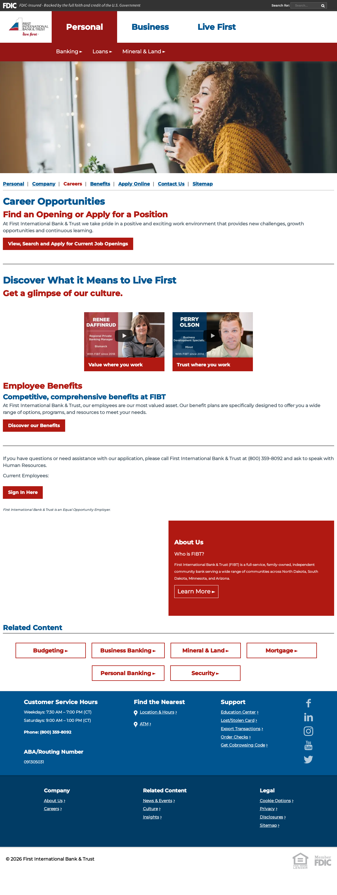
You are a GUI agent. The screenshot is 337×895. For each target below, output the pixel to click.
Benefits (100, 184)
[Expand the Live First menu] (216, 27)
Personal (13, 184)
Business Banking (125, 650)
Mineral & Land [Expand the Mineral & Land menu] (144, 51)
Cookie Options (275, 800)
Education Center (238, 712)
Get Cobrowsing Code (243, 745)
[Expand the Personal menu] (84, 27)
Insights (151, 817)
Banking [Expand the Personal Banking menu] (70, 51)
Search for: (281, 5)
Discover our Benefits (34, 425)
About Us (53, 800)
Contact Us (171, 184)
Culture (150, 808)
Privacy (267, 808)
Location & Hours (157, 712)
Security (203, 673)
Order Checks (234, 737)
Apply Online (134, 184)
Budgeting (48, 650)
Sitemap (203, 184)
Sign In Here (23, 492)
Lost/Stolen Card (237, 720)
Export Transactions (240, 728)
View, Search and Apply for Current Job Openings (68, 244)
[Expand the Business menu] (150, 27)
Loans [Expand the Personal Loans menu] (103, 51)
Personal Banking (125, 673)
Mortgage (279, 650)
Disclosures (271, 817)
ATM (144, 723)
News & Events (157, 800)
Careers (72, 184)
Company (43, 184)
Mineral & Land (203, 650)
